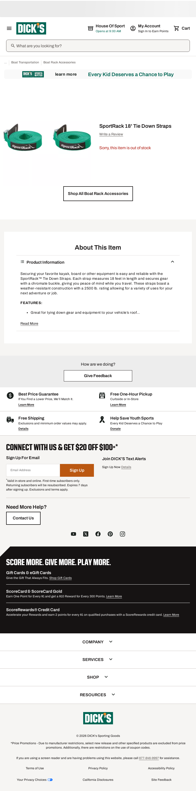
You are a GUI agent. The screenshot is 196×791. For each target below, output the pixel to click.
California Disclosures (98, 780)
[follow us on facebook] (98, 534)
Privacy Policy (98, 768)
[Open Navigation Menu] (9, 28)
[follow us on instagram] (122, 534)
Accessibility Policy (161, 768)
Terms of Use (35, 768)
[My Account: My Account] (150, 28)
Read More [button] (29, 323)
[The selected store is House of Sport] (106, 28)
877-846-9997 (149, 758)
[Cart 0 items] (182, 28)
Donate (115, 429)
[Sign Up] (77, 470)
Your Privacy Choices (31, 780)
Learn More (66, 74)
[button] (98, 193)
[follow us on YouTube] (73, 534)
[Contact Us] (23, 518)
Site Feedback (161, 780)
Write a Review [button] (111, 134)
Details (23, 429)
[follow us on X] (86, 534)
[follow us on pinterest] (110, 534)
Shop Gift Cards (60, 578)
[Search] (102, 46)
